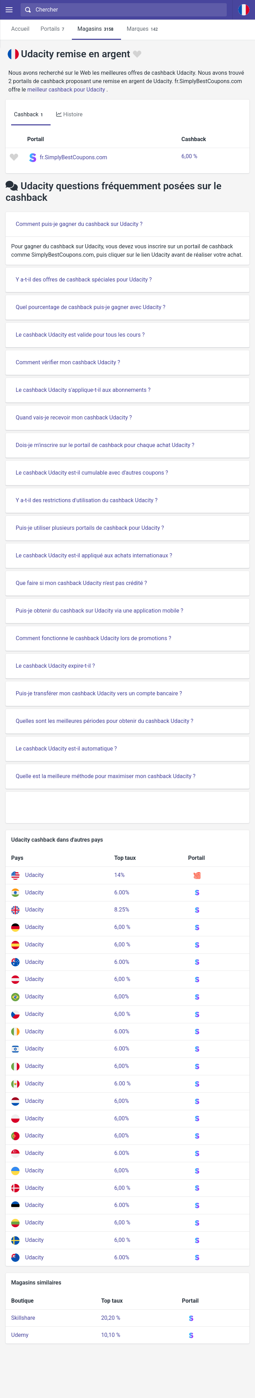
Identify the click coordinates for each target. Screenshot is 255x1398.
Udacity (34, 875)
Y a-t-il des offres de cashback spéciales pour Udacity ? (84, 279)
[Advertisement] (127, 807)
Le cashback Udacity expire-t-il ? (55, 666)
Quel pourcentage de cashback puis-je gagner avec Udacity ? (90, 307)
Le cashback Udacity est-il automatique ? (66, 748)
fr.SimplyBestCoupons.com (73, 157)
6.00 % (122, 1083)
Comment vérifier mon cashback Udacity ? (68, 362)
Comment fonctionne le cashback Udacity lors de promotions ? (93, 638)
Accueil (20, 28)
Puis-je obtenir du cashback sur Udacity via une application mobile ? (99, 610)
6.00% (121, 892)
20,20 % (110, 1318)
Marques (143, 29)
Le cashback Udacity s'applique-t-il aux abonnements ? (83, 390)
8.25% (121, 909)
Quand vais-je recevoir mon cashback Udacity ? (74, 417)
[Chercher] (128, 9)
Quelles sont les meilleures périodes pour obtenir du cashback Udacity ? (104, 721)
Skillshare (23, 1318)
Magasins (96, 29)
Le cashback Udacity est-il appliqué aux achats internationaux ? (94, 555)
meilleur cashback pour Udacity (66, 89)
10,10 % (110, 1335)
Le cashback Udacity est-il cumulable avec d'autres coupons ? (92, 472)
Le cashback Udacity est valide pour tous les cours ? (80, 334)
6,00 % (189, 156)
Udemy (19, 1335)
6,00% (121, 996)
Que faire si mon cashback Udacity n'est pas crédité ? (81, 583)
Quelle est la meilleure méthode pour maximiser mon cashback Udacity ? (105, 776)
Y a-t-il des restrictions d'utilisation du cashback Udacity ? (86, 500)
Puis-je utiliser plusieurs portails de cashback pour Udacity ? (90, 528)
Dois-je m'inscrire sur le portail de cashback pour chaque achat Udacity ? (105, 445)
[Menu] (9, 10)
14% (119, 875)
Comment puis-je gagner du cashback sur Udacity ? (79, 224)
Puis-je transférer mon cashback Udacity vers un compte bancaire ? (99, 693)
